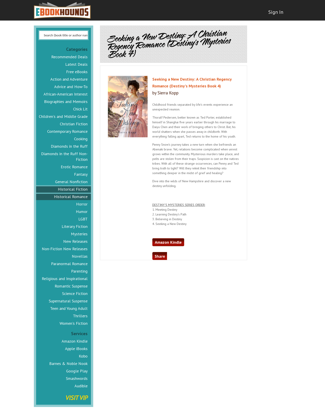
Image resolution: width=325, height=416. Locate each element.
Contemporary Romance (67, 131)
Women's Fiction (74, 323)
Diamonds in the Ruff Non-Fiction (64, 156)
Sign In (274, 13)
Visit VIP (76, 397)
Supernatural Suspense (68, 301)
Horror (82, 204)
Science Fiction (75, 293)
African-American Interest (66, 94)
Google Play (77, 371)
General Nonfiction (71, 181)
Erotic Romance (74, 166)
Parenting (79, 271)
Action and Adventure (69, 79)
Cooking (81, 138)
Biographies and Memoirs (66, 101)
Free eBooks (77, 71)
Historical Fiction (73, 189)
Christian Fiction (74, 123)
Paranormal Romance (69, 263)
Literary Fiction (75, 226)
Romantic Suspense (71, 286)
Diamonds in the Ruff (69, 146)
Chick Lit (80, 109)
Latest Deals (76, 64)
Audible (81, 385)
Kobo (83, 356)
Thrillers (80, 315)
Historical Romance (71, 196)
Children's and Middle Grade (63, 116)
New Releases (75, 241)
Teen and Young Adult (69, 308)
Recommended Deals (69, 56)
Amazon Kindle (75, 341)
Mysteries (79, 233)
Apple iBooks (76, 348)
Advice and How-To (71, 86)
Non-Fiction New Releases (65, 248)
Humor (82, 211)
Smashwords (77, 378)
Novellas (80, 256)
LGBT (83, 219)
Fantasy (81, 174)
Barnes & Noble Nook (68, 363)
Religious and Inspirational (65, 278)
